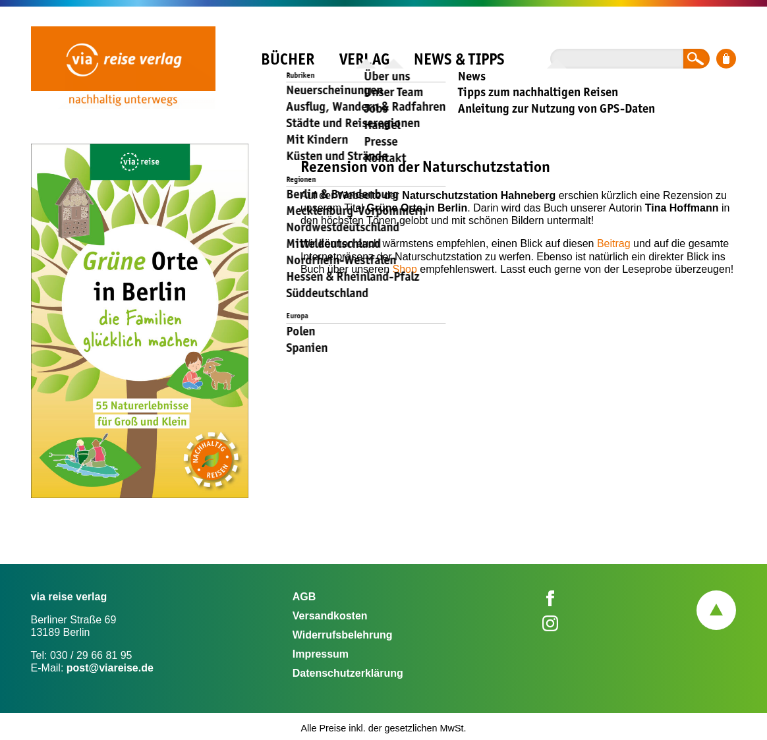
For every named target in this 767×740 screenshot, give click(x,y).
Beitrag (614, 243)
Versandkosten (330, 615)
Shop (405, 269)
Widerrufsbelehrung (343, 634)
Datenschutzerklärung (348, 673)
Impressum (321, 654)
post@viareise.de (110, 667)
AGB (304, 596)
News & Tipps (459, 59)
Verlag (364, 59)
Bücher (287, 59)
